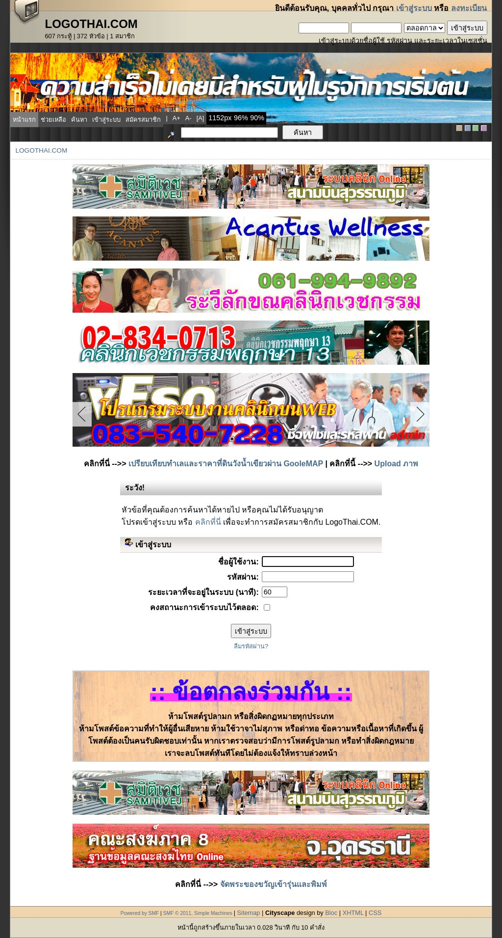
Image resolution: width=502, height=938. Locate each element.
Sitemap (248, 912)
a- (188, 118)
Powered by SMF (140, 913)
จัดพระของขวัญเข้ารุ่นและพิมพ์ (273, 884)
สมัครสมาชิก (143, 119)
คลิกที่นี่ (208, 522)
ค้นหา (79, 119)
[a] (200, 118)
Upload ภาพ (397, 463)
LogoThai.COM (41, 150)
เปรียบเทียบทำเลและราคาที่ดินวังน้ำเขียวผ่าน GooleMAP (225, 463)
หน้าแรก (24, 119)
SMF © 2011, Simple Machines (197, 913)
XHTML (353, 912)
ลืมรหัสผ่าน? (251, 646)
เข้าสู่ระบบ (414, 8)
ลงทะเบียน (469, 8)
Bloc (331, 912)
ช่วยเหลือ (53, 119)
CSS (375, 912)
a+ (176, 118)
